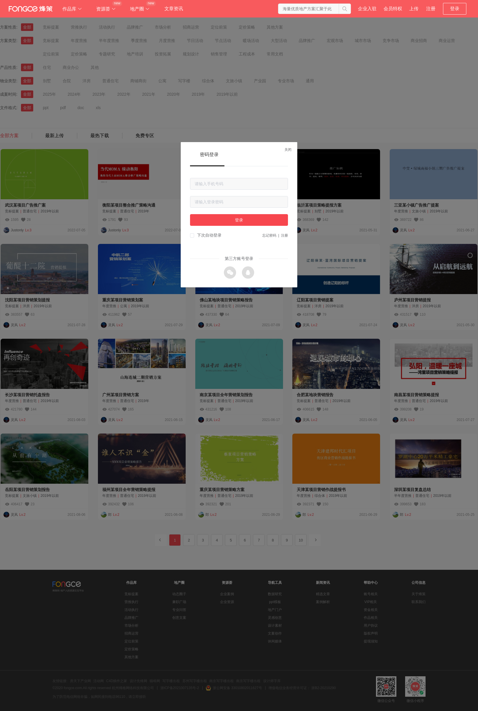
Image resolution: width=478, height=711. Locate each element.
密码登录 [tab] (209, 154)
